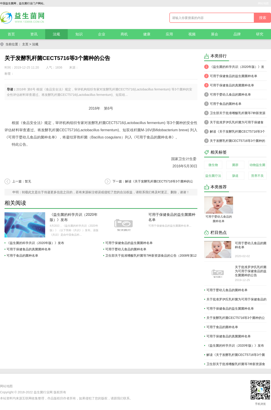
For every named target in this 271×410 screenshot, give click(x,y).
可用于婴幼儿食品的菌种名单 (125, 249)
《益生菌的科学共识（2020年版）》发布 (35, 243)
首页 (11, 34)
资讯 (33, 34)
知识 (79, 34)
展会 (214, 34)
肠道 (235, 175)
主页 (25, 44)
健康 (146, 34)
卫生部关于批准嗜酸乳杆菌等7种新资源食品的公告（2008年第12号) (234, 114)
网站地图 (263, 3)
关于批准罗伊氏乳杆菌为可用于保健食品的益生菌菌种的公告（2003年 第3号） (234, 123)
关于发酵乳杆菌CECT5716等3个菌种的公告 (234, 141)
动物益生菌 (257, 165)
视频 (192, 34)
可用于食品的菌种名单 (22, 255)
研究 (259, 34)
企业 (101, 34)
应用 (169, 34)
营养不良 (257, 175)
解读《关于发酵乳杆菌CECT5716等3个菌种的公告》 (234, 132)
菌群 (235, 165)
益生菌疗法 (213, 175)
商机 (124, 34)
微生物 (213, 165)
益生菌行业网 (43, 392)
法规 (56, 34)
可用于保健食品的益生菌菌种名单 (129, 243)
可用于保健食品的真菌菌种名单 (29, 249)
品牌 (237, 34)
